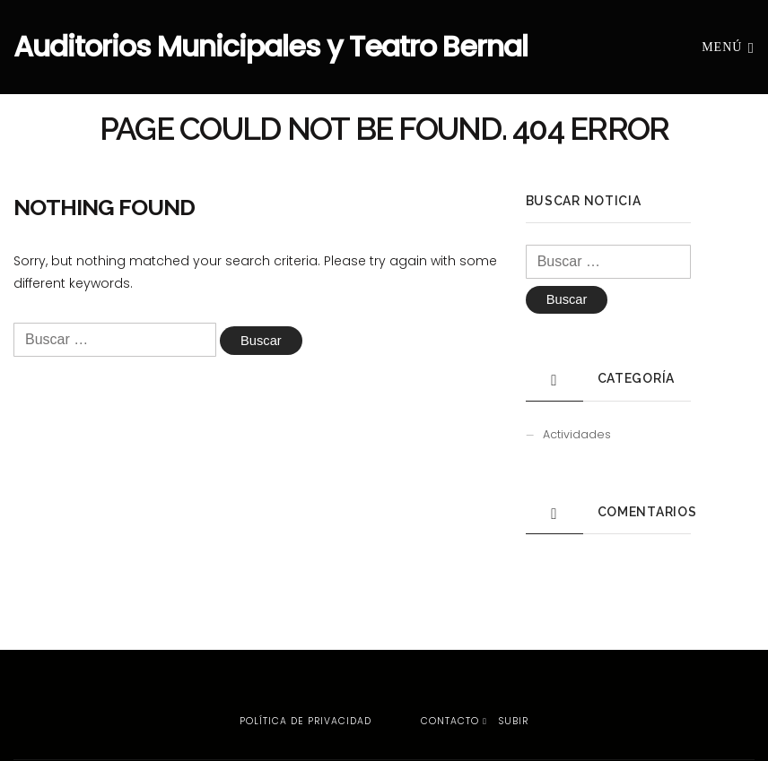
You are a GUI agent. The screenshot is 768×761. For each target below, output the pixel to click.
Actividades (577, 435)
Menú (728, 46)
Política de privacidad (305, 721)
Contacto (450, 721)
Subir (505, 721)
